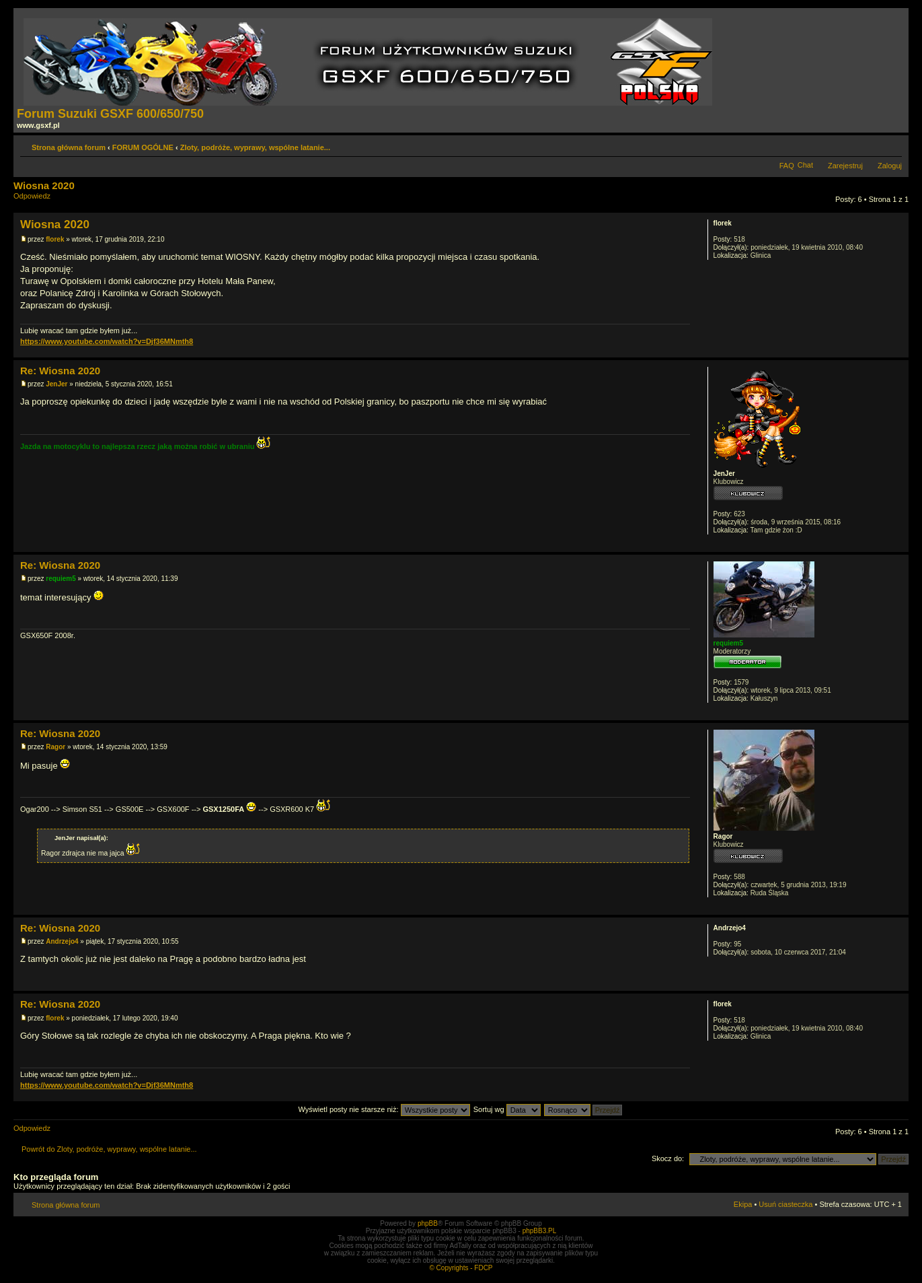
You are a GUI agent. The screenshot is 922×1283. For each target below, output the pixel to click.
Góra (898, 350)
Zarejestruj (845, 166)
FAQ (786, 166)
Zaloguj (890, 166)
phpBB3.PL (540, 1231)
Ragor (55, 747)
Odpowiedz (45, 200)
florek (55, 239)
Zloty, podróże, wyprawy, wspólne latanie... (255, 147)
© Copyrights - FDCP (460, 1268)
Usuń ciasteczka (785, 1204)
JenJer (56, 384)
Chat (805, 165)
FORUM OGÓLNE (143, 147)
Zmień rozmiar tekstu (892, 145)
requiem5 (60, 578)
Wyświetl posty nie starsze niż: (384, 1109)
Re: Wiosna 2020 (60, 370)
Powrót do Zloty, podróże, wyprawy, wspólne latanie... (109, 1149)
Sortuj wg (507, 1109)
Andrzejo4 (62, 941)
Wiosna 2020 (44, 185)
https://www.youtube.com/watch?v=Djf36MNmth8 (106, 341)
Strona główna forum (69, 147)
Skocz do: (668, 1158)
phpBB (428, 1223)
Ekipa (743, 1204)
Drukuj (871, 145)
